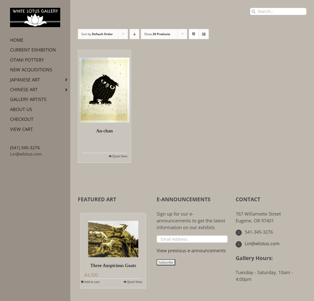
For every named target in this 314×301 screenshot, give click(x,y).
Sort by (97, 34)
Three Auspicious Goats (113, 265)
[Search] (253, 11)
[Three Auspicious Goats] (113, 235)
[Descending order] (134, 34)
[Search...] (278, 11)
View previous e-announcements (191, 250)
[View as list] (204, 34)
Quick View (119, 156)
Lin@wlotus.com (26, 154)
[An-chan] (104, 86)
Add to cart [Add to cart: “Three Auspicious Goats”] (92, 282)
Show (157, 34)
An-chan (104, 130)
